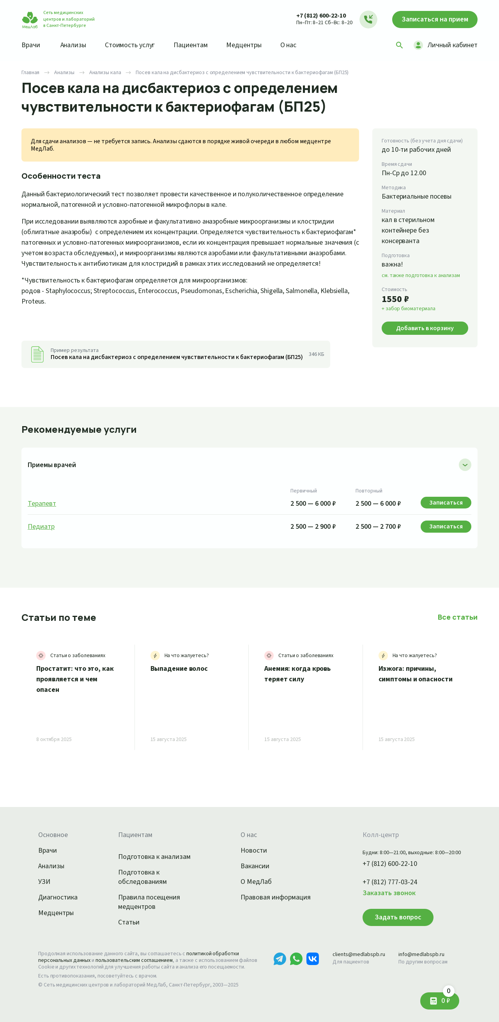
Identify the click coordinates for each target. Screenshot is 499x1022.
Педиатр (41, 526)
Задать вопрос (398, 917)
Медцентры (243, 45)
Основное (53, 835)
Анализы (73, 45)
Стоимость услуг (130, 45)
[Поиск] (399, 45)
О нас (288, 45)
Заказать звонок (389, 893)
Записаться (435, 19)
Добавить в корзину (425, 328)
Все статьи (458, 617)
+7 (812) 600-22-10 (321, 15)
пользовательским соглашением (134, 960)
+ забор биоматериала (408, 309)
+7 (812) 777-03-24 (390, 882)
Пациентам (190, 45)
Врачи (30, 45)
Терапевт (42, 503)
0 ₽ (448, 999)
